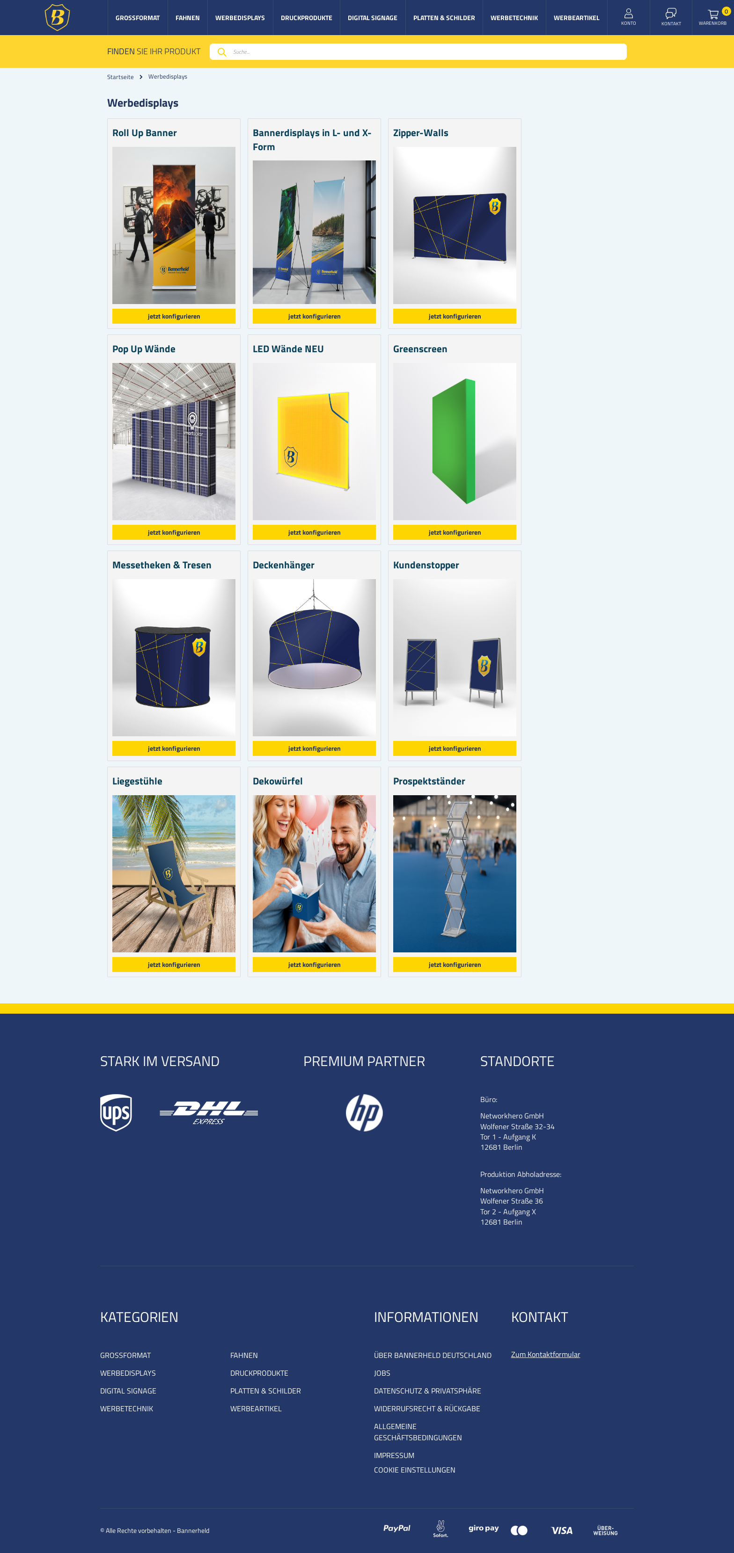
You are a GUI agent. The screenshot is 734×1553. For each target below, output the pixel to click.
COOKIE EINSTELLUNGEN (414, 1469)
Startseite (120, 77)
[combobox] (418, 52)
